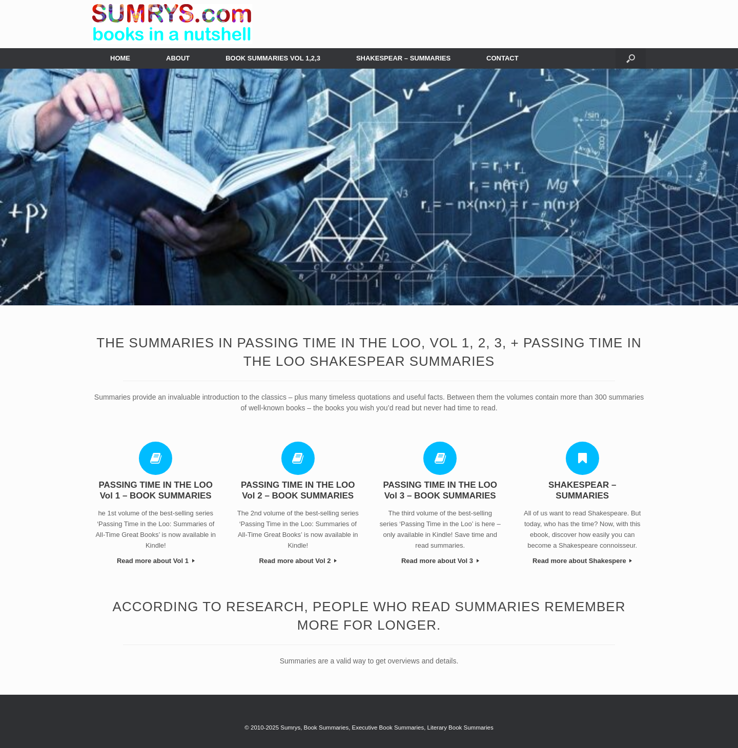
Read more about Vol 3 (440, 561)
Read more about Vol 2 (298, 561)
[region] (369, 187)
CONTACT (502, 58)
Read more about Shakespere (582, 561)
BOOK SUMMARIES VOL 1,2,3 (272, 58)
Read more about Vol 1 (156, 561)
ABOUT (178, 58)
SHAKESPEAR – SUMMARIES (403, 58)
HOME (120, 58)
